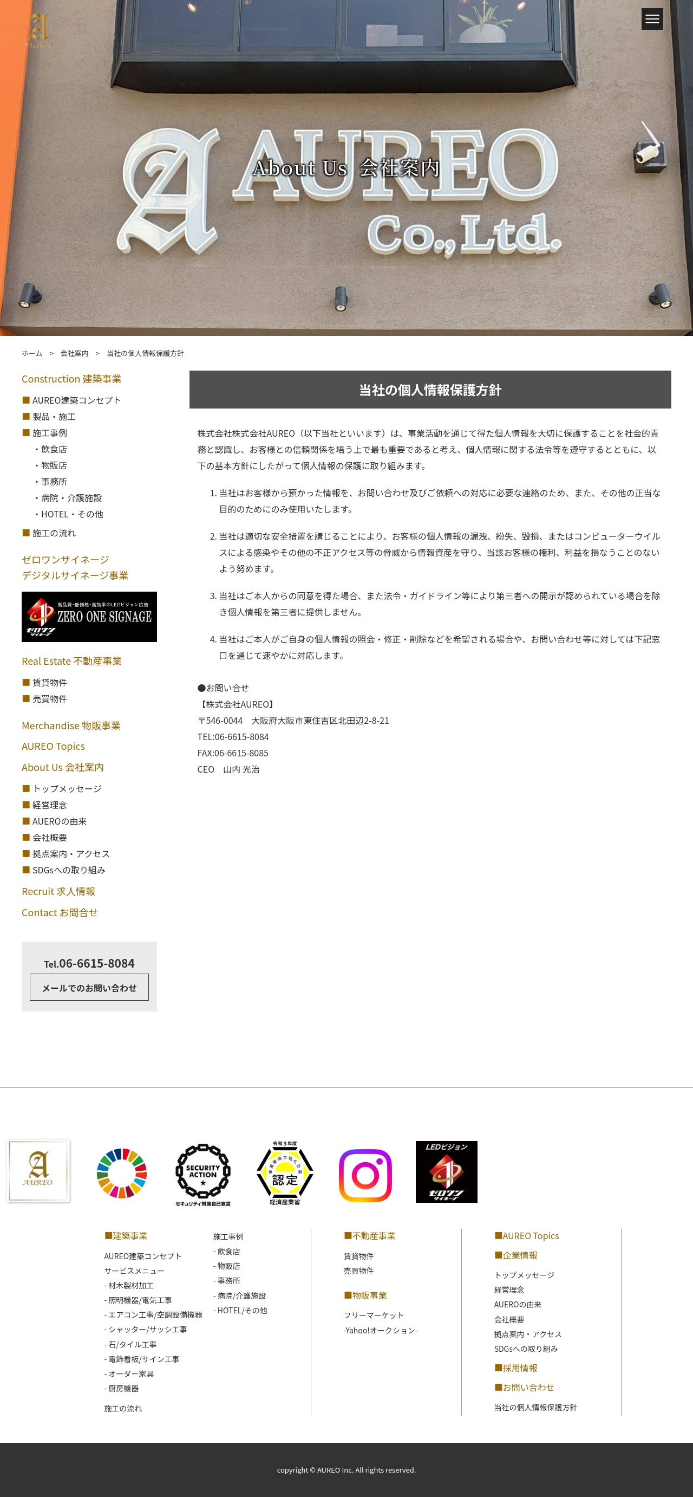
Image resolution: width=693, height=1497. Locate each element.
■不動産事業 (370, 1235)
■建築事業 (125, 1235)
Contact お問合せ (60, 912)
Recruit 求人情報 (58, 891)
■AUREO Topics (526, 1235)
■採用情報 (516, 1367)
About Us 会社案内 (63, 767)
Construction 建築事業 (72, 378)
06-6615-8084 (89, 963)
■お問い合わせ (524, 1387)
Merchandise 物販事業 (71, 725)
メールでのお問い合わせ (89, 987)
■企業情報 (516, 1254)
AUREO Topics (53, 745)
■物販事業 (365, 1294)
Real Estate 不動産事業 (72, 660)
